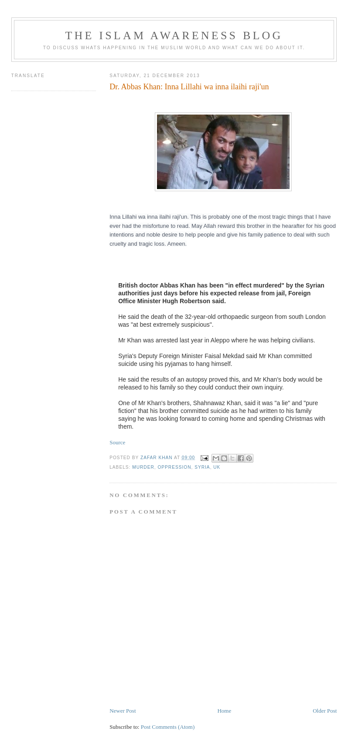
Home (224, 710)
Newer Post (122, 710)
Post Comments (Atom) (168, 727)
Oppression (174, 467)
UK (216, 467)
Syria (202, 467)
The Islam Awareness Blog (174, 35)
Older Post (325, 710)
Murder (143, 467)
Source (117, 442)
